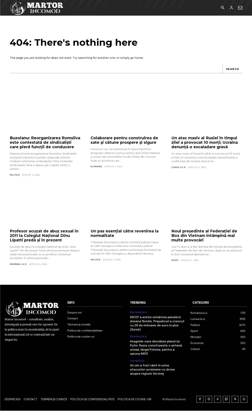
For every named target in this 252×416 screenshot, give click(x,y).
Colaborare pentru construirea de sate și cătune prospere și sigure (125, 140)
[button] (222, 8)
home (139, 58)
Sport (175, 265)
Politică (15, 180)
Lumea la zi (178, 167)
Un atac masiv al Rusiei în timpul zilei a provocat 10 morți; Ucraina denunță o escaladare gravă (205, 143)
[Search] (232, 69)
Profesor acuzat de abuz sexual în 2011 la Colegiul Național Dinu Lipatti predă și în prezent (45, 240)
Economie (96, 167)
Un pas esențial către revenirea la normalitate (125, 238)
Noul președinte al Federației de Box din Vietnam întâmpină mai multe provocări (204, 240)
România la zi (18, 269)
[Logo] (37, 8)
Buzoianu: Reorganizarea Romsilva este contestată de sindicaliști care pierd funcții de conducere (42, 145)
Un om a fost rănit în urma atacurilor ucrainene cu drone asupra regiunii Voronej (152, 375)
